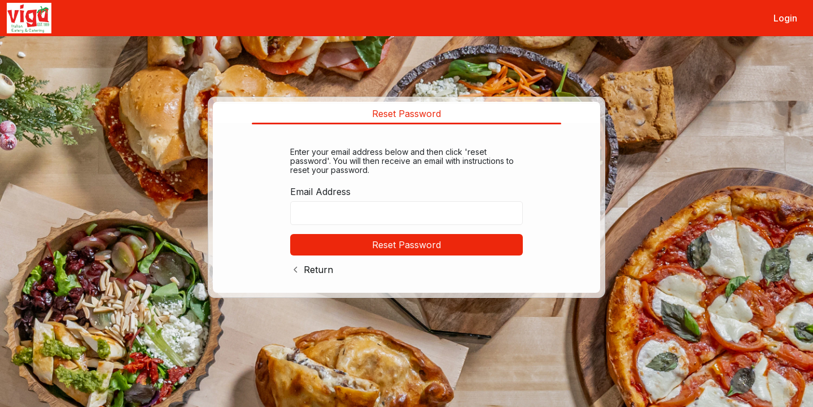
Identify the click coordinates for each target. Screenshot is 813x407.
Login (785, 18)
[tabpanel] (406, 209)
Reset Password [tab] (406, 113)
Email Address (320, 192)
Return (318, 270)
